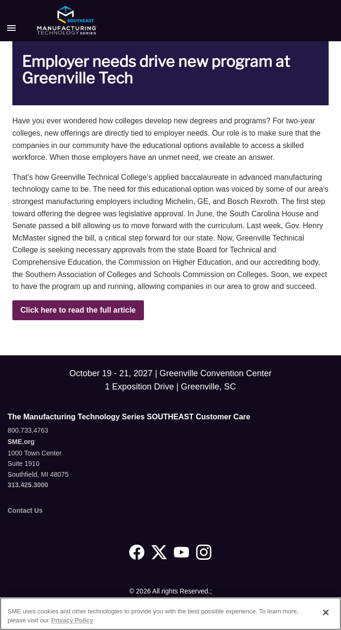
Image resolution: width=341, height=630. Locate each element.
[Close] (325, 612)
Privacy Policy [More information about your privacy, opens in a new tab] (72, 620)
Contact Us (25, 510)
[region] (170, 613)
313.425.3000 (28, 485)
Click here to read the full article (78, 310)
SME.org (21, 441)
